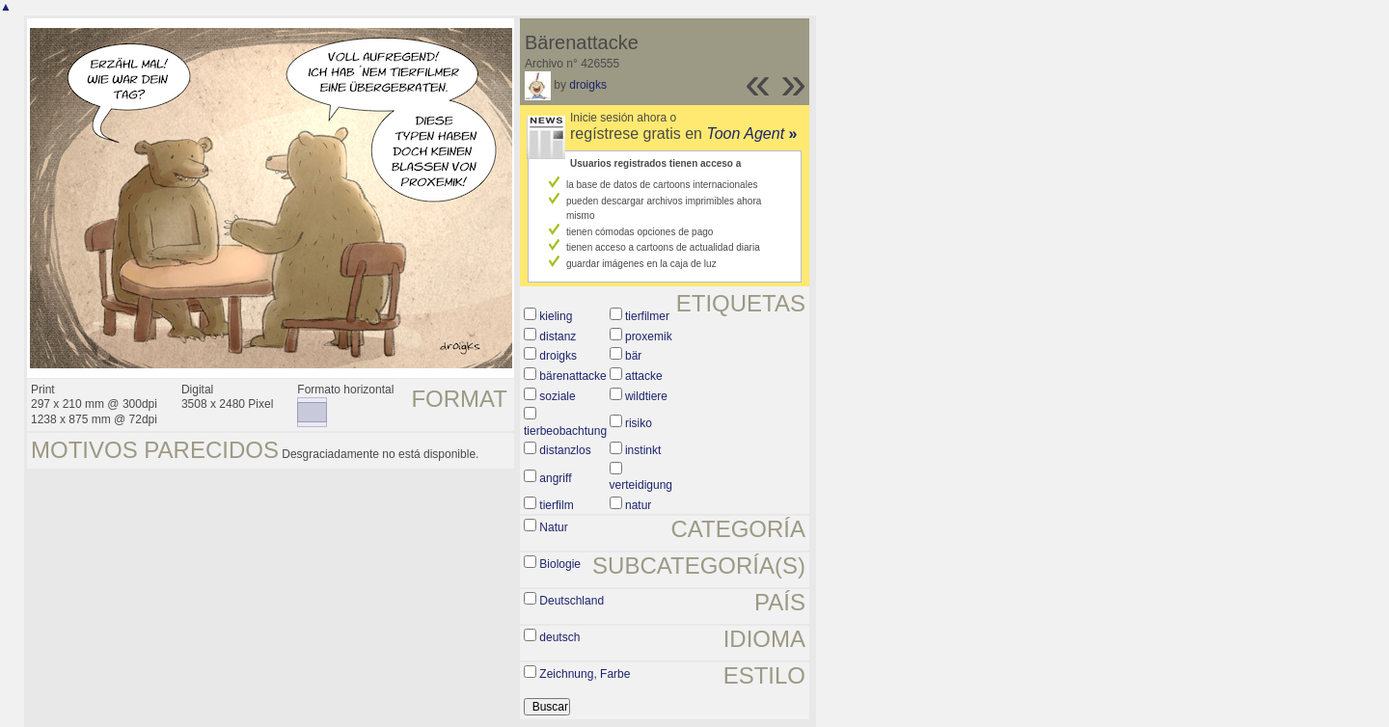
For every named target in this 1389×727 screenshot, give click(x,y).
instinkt (643, 450)
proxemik (648, 336)
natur (638, 505)
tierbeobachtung (565, 431)
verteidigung (641, 485)
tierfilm (556, 505)
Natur (553, 527)
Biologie (560, 564)
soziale (557, 396)
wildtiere (646, 396)
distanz (557, 336)
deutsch (559, 637)
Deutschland (571, 600)
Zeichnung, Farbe (584, 674)
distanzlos (564, 450)
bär (633, 356)
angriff (555, 478)
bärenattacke (572, 376)
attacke (644, 376)
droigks (588, 85)
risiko (638, 423)
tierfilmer (647, 316)
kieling (555, 316)
